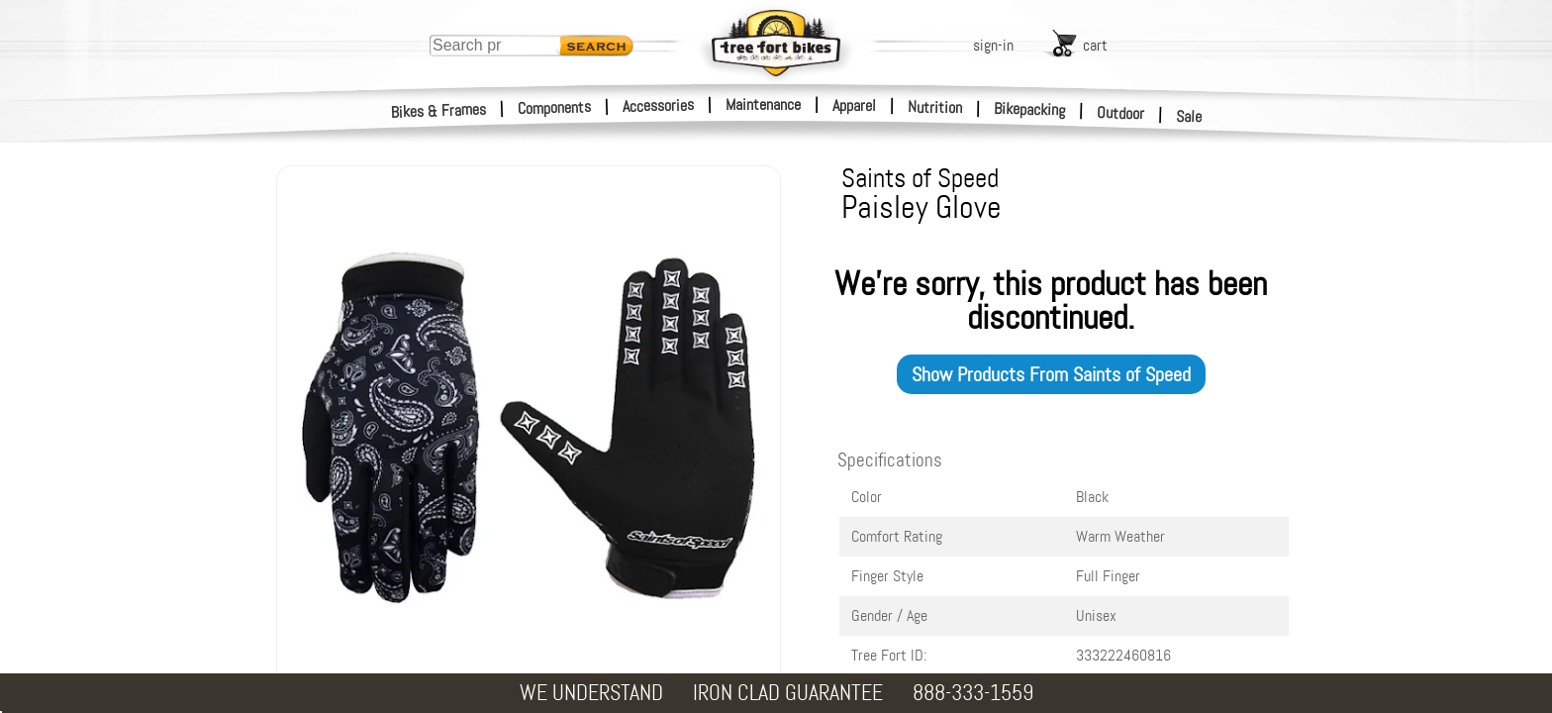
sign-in (993, 45)
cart (1095, 45)
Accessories (658, 105)
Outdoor (1121, 113)
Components (555, 107)
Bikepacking (1030, 109)
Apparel (854, 105)
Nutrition (935, 107)
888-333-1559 (973, 692)
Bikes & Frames (439, 111)
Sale (1189, 117)
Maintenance (763, 104)
